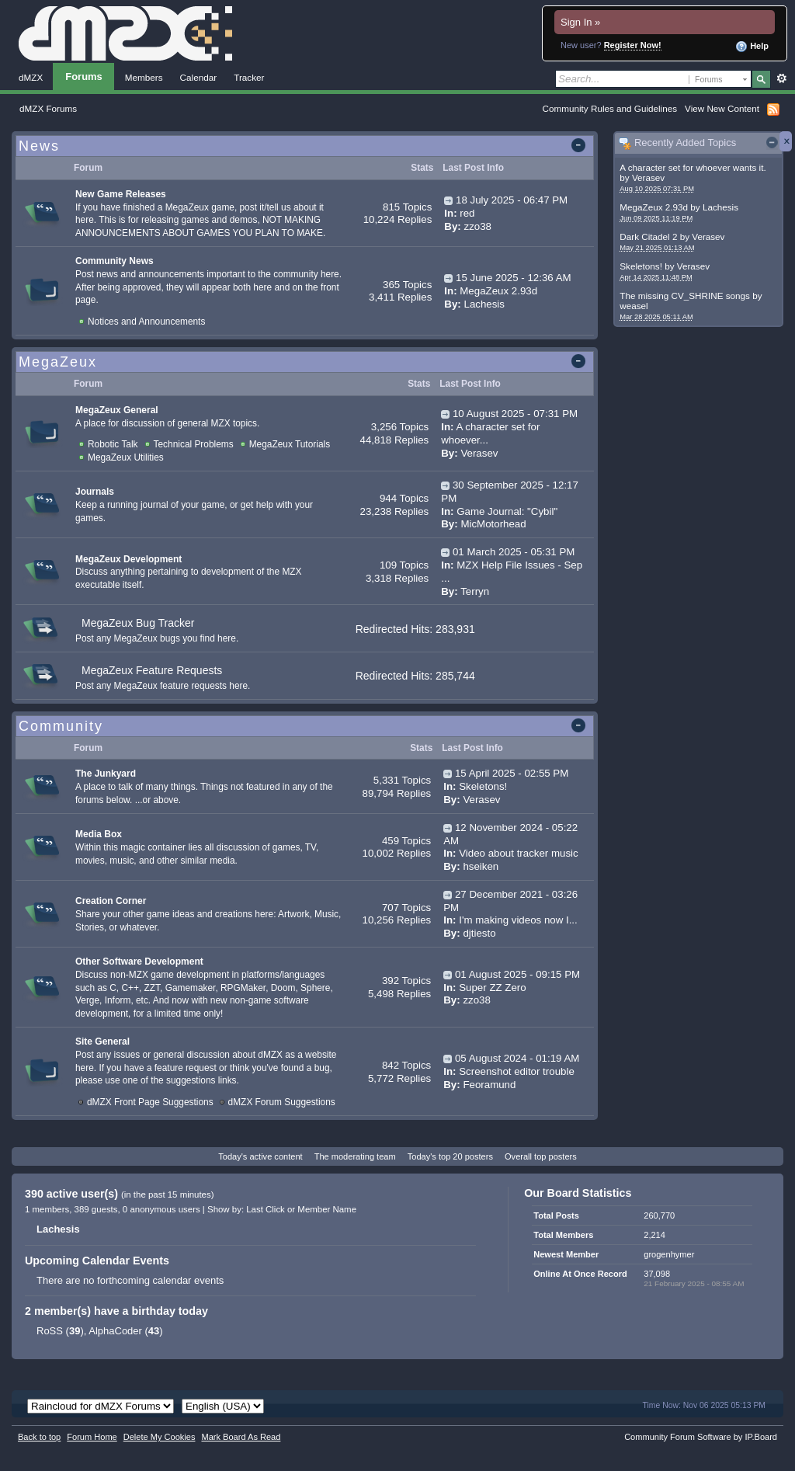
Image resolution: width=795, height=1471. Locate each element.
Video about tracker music (518, 853)
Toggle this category (581, 146)
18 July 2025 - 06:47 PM (512, 200)
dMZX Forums (48, 108)
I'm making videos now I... (518, 920)
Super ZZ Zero (492, 987)
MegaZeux (58, 362)
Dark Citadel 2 (648, 236)
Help (752, 46)
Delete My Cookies (159, 1436)
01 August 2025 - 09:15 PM (517, 974)
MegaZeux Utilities (126, 457)
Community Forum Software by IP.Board (700, 1436)
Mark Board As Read (240, 1436)
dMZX (31, 77)
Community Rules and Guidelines (610, 108)
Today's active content (260, 1156)
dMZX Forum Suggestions (281, 1102)
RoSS (49, 1331)
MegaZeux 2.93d (654, 207)
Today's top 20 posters (450, 1156)
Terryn (474, 591)
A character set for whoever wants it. (692, 167)
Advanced (781, 78)
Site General (102, 1041)
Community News (114, 261)
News (39, 146)
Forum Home (91, 1436)
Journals (94, 491)
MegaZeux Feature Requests (152, 670)
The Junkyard (105, 773)
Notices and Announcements (146, 321)
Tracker (249, 77)
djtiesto (479, 933)
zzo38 (477, 226)
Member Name (326, 1209)
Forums (83, 76)
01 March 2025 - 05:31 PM (514, 552)
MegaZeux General (116, 410)
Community (61, 726)
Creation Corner (110, 900)
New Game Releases (120, 194)
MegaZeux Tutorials (289, 444)
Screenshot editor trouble (517, 1071)
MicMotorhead (493, 524)
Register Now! (632, 45)
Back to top (39, 1436)
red (467, 213)
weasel (633, 306)
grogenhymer (669, 1254)
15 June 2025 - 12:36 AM (513, 277)
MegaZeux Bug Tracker (138, 623)
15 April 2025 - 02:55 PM (511, 773)
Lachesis (720, 207)
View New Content (722, 108)
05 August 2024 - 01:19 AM (517, 1058)
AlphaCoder (115, 1331)
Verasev (648, 177)
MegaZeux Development (128, 559)
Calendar (198, 77)
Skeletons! (641, 266)
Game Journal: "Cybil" (507, 511)
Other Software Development (139, 961)
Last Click (265, 1209)
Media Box (98, 834)
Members (144, 77)
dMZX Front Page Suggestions (150, 1102)
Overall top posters (541, 1156)
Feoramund (489, 1084)
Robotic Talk (113, 444)
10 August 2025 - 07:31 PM (515, 413)
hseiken (480, 866)
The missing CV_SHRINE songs (685, 295)
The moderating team (355, 1156)
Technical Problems (194, 444)
